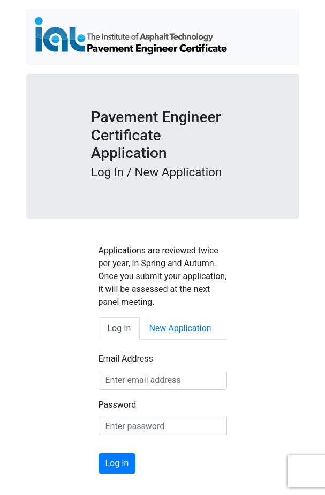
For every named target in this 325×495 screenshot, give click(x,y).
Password (118, 405)
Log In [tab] (119, 328)
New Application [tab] (180, 328)
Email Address (126, 359)
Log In (117, 463)
